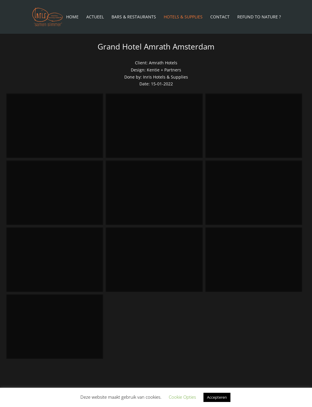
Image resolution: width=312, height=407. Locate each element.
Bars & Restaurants (134, 17)
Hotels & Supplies (183, 17)
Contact (220, 17)
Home (72, 17)
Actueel (95, 17)
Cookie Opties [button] (182, 397)
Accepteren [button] (217, 397)
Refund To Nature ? (259, 17)
